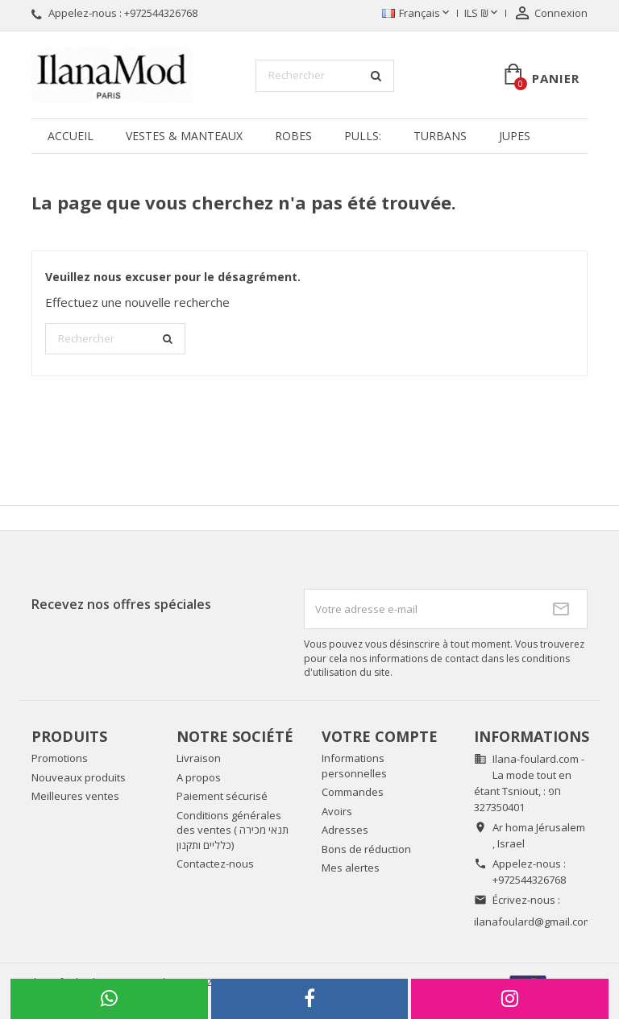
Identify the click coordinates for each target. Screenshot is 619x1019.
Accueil (70, 135)
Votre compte (380, 736)
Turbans (440, 135)
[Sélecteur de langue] (417, 13)
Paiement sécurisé (222, 796)
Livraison (199, 758)
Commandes (353, 792)
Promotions (59, 758)
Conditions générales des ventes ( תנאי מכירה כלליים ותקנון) (233, 830)
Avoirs (337, 811)
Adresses (345, 829)
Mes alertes (351, 867)
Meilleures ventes (75, 796)
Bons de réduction (366, 849)
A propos (199, 777)
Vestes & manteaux (184, 135)
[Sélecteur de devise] (482, 13)
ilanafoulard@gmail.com (533, 921)
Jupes (514, 135)
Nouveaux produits (78, 777)
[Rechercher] (324, 76)
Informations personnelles (354, 766)
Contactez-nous (215, 863)
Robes (293, 135)
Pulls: (362, 135)
